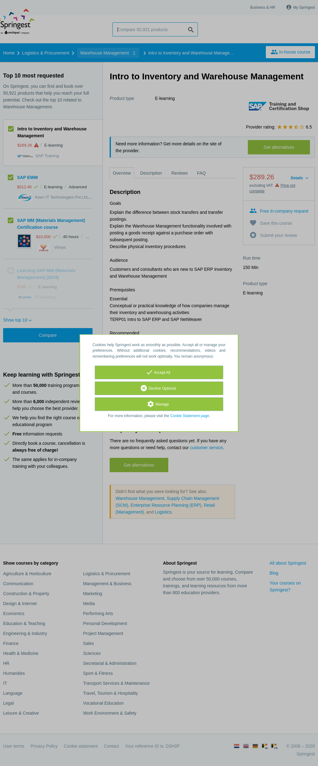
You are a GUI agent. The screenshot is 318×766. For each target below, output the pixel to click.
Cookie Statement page (189, 416)
